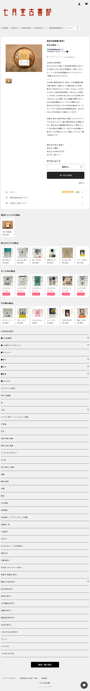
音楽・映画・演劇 (7, 438)
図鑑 (2, 474)
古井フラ (4, 539)
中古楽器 (4, 503)
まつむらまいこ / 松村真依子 (12, 546)
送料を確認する (70, 57)
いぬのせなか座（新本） (9, 632)
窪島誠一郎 (5, 524)
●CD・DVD (5, 381)
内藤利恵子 (5, 560)
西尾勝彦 (4, 510)
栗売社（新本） (6, 596)
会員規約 (44, 678)
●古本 (3, 367)
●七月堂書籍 (6, 338)
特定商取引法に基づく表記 (29, 678)
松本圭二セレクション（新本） (11, 567)
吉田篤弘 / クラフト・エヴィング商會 (14, 517)
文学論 (3, 424)
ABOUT (14, 28)
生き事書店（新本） (8, 603)
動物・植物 (5, 481)
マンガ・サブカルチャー (9, 453)
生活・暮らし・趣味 (7, 467)
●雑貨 (3, 374)
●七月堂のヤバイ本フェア (11, 345)
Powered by (45, 687)
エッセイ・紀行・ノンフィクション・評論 (14, 417)
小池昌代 (4, 532)
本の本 (3, 460)
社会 (2, 431)
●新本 (3, 360)
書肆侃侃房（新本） (8, 618)
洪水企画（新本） (7, 589)
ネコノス (4, 639)
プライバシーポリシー (9, 678)
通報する (81, 183)
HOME (5, 28)
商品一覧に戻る (45, 665)
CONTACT (38, 28)
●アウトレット (6, 352)
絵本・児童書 (6, 395)
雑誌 (2, 496)
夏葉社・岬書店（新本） (9, 575)
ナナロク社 (5, 646)
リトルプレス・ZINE (8, 388)
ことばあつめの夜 (7, 653)
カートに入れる (66, 175)
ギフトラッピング (53, 161)
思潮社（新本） (6, 610)
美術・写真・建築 (7, 446)
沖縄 (2, 489)
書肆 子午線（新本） (8, 582)
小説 (2, 410)
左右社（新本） (6, 625)
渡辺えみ (4, 553)
